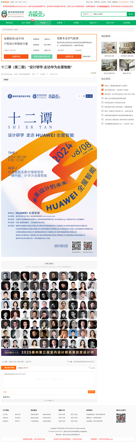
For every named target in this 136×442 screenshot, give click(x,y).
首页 (4, 29)
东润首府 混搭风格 (127, 56)
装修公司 (93, 23)
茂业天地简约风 (109, 73)
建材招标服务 (47, 414)
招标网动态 (10, 29)
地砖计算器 (62, 418)
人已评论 (91, 368)
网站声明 (17, 414)
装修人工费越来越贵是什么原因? (114, 85)
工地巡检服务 (35, 421)
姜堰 (12, 2)
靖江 (24, 2)
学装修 (43, 23)
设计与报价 (28, 22)
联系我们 (65, 267)
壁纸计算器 (74, 418)
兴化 (16, 2)
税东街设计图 (109, 56)
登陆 (87, 2)
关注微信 (103, 2)
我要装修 (97, 2)
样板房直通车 (47, 418)
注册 (91, 2)
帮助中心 (17, 421)
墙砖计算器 (62, 414)
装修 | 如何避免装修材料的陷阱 (113, 98)
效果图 (59, 23)
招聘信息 (5, 418)
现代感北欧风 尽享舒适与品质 (113, 102)
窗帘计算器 (74, 414)
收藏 (94, 73)
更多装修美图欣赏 (42, 56)
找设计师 (109, 23)
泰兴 (20, 2)
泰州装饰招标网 (69, 428)
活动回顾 (126, 23)
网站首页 (9, 23)
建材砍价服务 (35, 418)
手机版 (109, 2)
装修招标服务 (35, 414)
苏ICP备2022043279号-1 (56, 431)
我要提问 (5, 421)
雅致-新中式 (127, 73)
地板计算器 (62, 421)
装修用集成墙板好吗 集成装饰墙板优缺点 (117, 115)
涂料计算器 (74, 421)
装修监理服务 (47, 421)
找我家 (76, 23)
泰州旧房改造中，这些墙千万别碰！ (115, 90)
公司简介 (5, 414)
